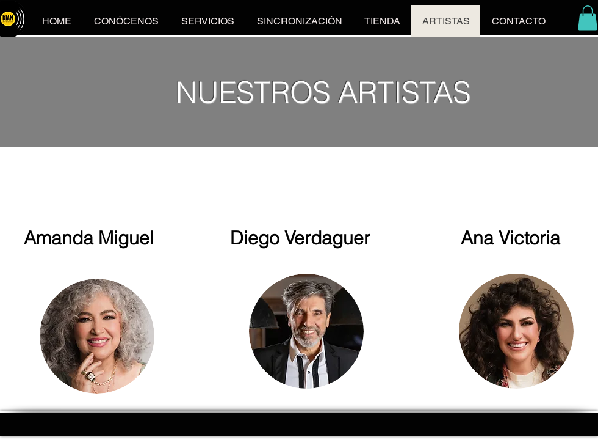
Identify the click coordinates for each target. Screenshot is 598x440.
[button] (587, 18)
